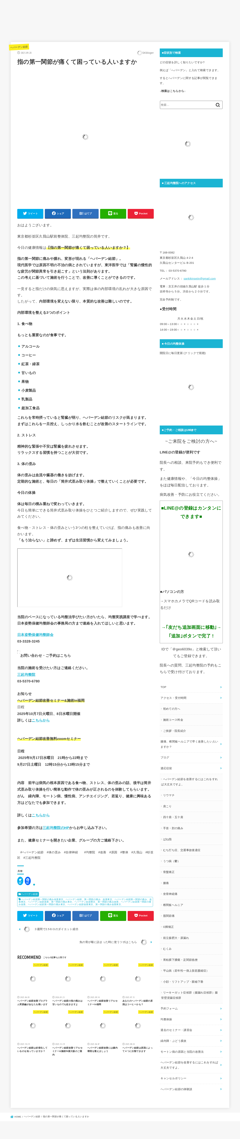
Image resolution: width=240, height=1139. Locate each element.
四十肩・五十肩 (173, 817)
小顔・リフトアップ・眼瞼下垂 (183, 981)
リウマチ (169, 795)
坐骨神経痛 (170, 893)
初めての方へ (171, 708)
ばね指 (167, 839)
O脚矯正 (168, 926)
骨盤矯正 (169, 872)
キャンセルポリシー (173, 1078)
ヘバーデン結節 (19, 47)
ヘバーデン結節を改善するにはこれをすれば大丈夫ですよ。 (189, 782)
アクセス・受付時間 (173, 697)
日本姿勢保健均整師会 (35, 635)
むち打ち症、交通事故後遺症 (182, 850)
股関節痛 (169, 915)
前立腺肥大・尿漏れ (176, 937)
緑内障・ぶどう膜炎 (173, 1040)
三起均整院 (26, 675)
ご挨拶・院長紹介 (174, 730)
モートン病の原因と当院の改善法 (182, 1051)
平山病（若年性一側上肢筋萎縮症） (186, 970)
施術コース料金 (173, 719)
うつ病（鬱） (171, 861)
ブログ (164, 757)
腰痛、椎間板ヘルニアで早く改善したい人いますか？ (189, 744)
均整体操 (166, 1019)
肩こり (167, 806)
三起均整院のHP (56, 828)
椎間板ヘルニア (173, 904)
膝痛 (166, 883)
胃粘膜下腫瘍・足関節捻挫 (180, 959)
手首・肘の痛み (173, 828)
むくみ (167, 948)
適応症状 (166, 768)
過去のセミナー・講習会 (176, 1030)
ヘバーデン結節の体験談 (176, 1089)
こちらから (41, 720)
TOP (163, 687)
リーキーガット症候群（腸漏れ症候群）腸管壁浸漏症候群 (189, 995)
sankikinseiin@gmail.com (200, 278)
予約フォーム (169, 1008)
